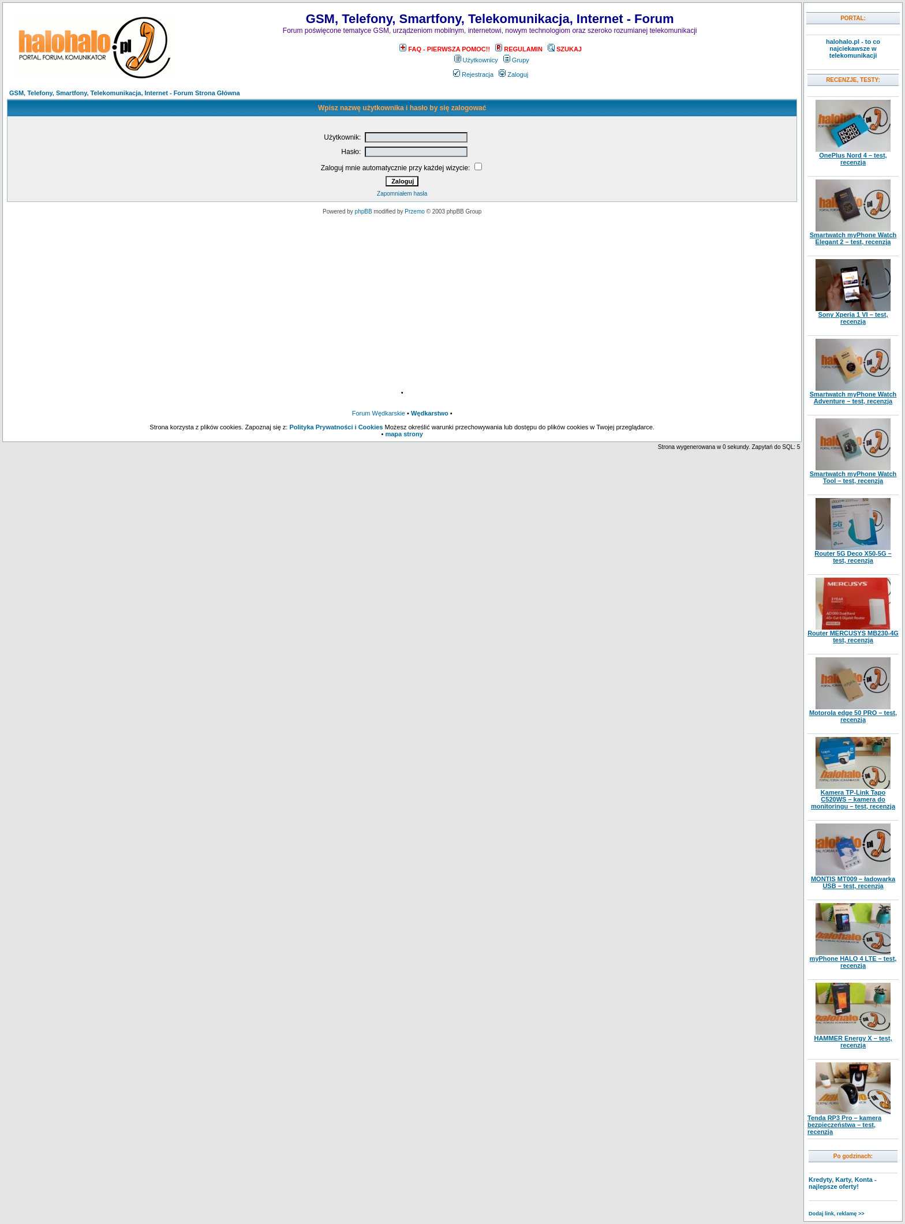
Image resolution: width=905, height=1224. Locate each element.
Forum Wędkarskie (378, 413)
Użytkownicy (476, 60)
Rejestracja (473, 74)
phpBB (363, 211)
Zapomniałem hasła (402, 193)
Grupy (516, 60)
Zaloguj (513, 74)
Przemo (414, 211)
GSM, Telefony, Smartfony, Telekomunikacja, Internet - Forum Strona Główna (124, 92)
